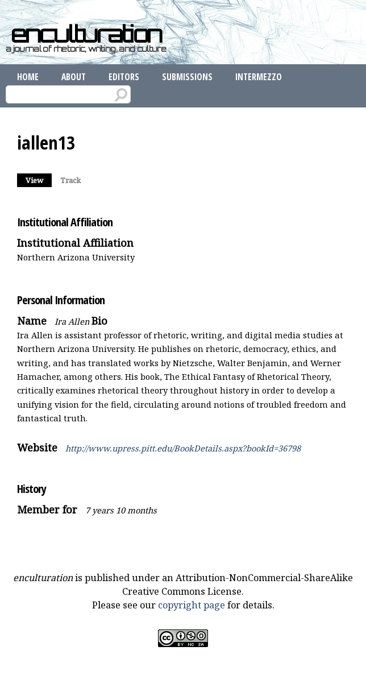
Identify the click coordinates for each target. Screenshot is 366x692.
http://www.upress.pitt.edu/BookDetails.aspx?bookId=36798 (183, 448)
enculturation (86, 34)
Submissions (187, 77)
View (39, 179)
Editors (124, 77)
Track (70, 180)
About (73, 77)
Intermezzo (258, 77)
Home (28, 77)
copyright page (191, 605)
